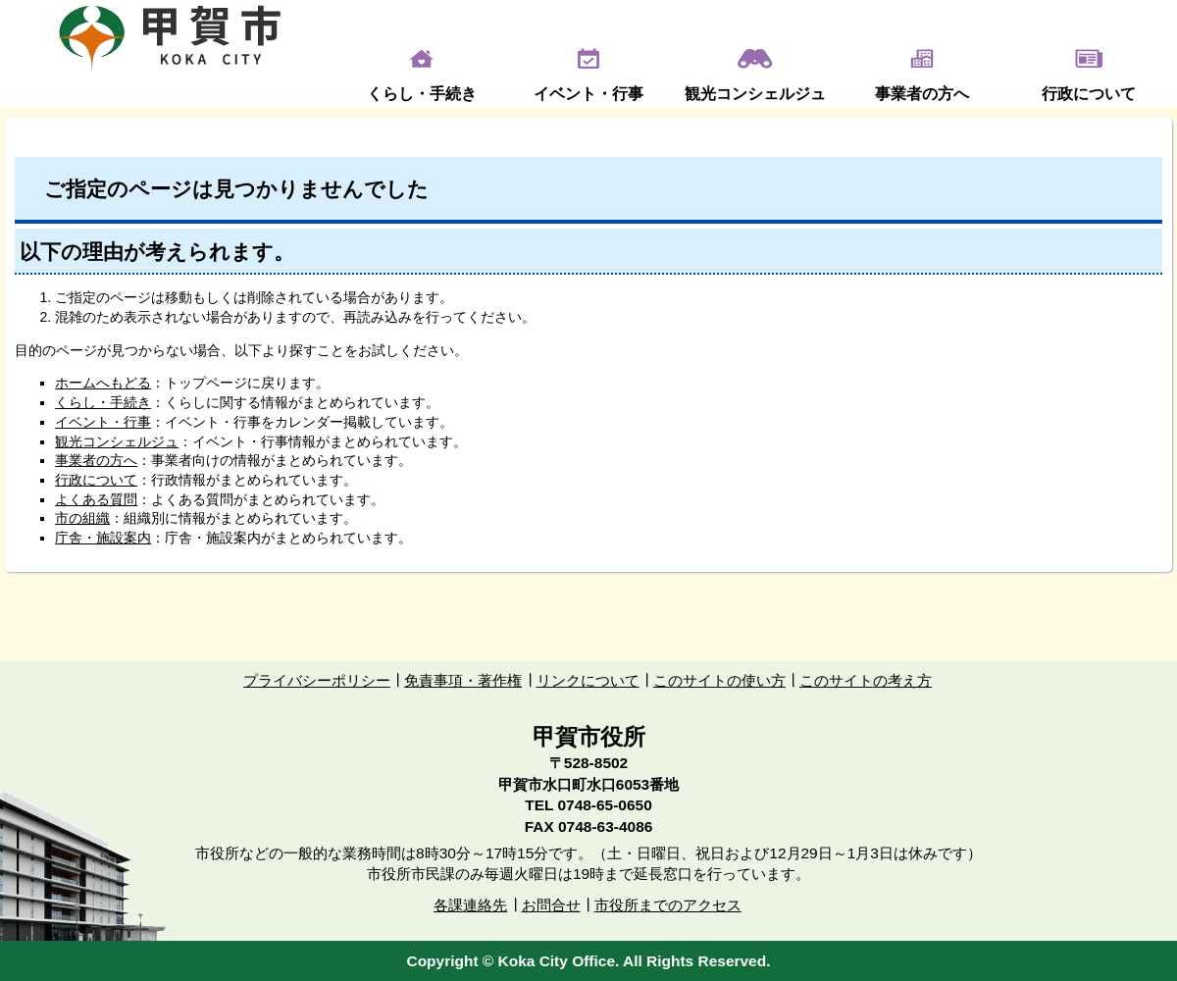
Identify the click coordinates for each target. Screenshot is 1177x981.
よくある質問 (96, 499)
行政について (1089, 93)
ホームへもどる (103, 382)
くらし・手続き (422, 93)
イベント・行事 (588, 93)
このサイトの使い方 (719, 680)
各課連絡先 (470, 905)
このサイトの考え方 (865, 680)
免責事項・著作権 (463, 680)
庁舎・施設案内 (103, 537)
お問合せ (551, 905)
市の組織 (82, 518)
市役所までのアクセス (668, 905)
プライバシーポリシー (316, 680)
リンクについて (588, 680)
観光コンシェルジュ (755, 93)
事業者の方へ (922, 93)
